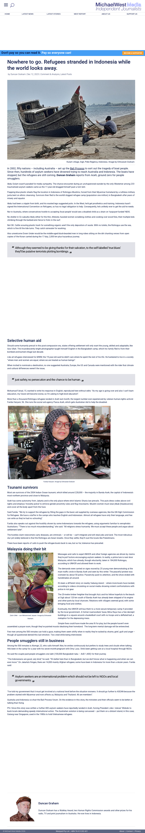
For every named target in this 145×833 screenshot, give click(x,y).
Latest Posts (66, 41)
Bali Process (77, 134)
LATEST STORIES (53, 14)
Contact (129, 831)
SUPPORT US (132, 14)
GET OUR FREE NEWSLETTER (72, 814)
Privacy (138, 831)
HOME (7, 14)
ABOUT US (106, 14)
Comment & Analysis (50, 41)
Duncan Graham (18, 41)
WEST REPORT (80, 14)
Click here (83, 818)
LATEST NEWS (27, 14)
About (122, 831)
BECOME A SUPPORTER (132, 19)
